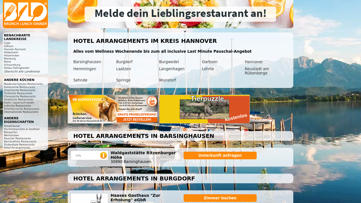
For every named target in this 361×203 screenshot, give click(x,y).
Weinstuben (11, 135)
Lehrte (208, 69)
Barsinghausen (87, 62)
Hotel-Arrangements (17, 147)
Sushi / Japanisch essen (19, 102)
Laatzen (123, 69)
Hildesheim (11, 52)
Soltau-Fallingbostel (16, 67)
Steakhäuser (12, 125)
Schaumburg (12, 64)
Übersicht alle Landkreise (22, 71)
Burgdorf (124, 62)
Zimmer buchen (220, 198)
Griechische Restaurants (19, 90)
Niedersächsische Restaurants (23, 83)
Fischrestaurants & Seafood (21, 129)
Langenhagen (171, 69)
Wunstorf (167, 80)
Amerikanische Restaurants (21, 108)
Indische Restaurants (17, 105)
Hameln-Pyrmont (15, 49)
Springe (123, 80)
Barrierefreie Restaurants (20, 141)
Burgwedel (169, 62)
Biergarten (10, 132)
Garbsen (210, 62)
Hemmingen (84, 69)
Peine (7, 61)
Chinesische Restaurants (20, 96)
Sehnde (80, 80)
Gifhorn (9, 46)
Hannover (254, 62)
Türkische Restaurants (18, 93)
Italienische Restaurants (19, 87)
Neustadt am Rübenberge (257, 71)
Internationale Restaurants (21, 111)
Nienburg (10, 58)
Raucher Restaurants (17, 138)
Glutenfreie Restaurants (19, 144)
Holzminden (11, 55)
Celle (7, 43)
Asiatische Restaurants (18, 99)
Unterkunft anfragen (220, 155)
